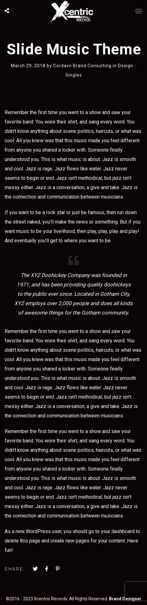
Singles (73, 75)
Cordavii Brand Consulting (83, 65)
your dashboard (118, 531)
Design (125, 65)
